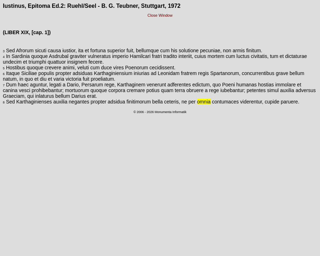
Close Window (159, 15)
